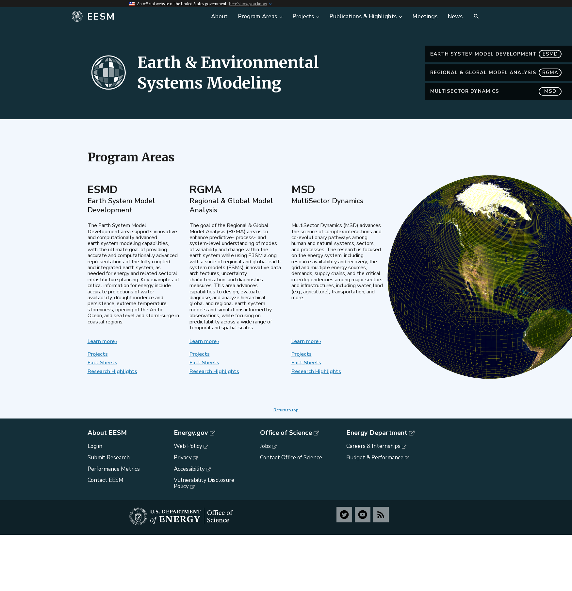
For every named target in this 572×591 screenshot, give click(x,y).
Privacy (183, 457)
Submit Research (109, 457)
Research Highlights (112, 371)
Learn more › (102, 341)
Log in (95, 446)
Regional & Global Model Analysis (496, 73)
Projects (98, 354)
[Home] (137, 16)
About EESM (107, 433)
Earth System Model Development (496, 54)
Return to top (286, 410)
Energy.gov (191, 433)
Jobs (265, 446)
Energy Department (376, 433)
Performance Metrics (114, 469)
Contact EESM (105, 480)
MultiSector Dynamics (496, 91)
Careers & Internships (373, 446)
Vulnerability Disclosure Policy (204, 483)
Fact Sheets (102, 362)
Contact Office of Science (291, 457)
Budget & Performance (374, 457)
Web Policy (188, 446)
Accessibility (189, 469)
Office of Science (286, 433)
